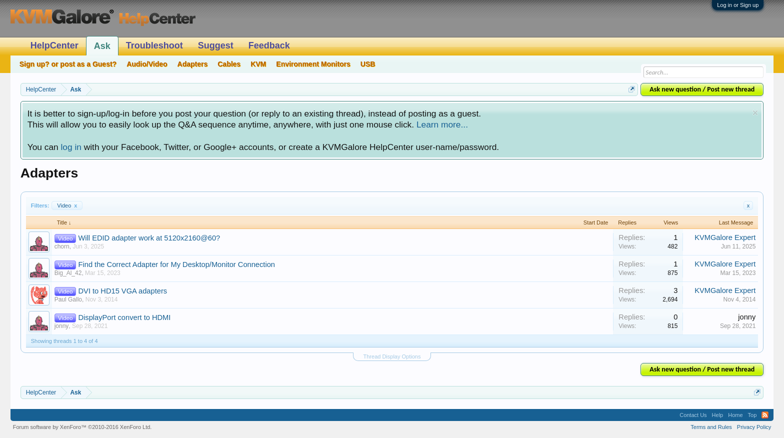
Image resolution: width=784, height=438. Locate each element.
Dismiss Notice (755, 112)
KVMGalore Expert (725, 238)
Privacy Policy (754, 427)
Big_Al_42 (68, 273)
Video (67, 205)
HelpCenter (54, 45)
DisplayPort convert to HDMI (124, 318)
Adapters (193, 64)
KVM (258, 64)
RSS (765, 415)
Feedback (269, 45)
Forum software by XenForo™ (82, 427)
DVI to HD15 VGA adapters (123, 291)
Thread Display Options (392, 357)
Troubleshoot (154, 45)
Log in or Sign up (737, 5)
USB (368, 64)
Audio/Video (146, 64)
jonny (61, 326)
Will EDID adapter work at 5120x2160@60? (149, 238)
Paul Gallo (68, 299)
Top (752, 415)
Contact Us (693, 415)
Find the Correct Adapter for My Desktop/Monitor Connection (176, 264)
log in (70, 147)
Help (718, 415)
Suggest (216, 45)
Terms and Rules (711, 427)
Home (735, 415)
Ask (102, 46)
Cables (229, 64)
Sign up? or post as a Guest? (68, 64)
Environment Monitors (313, 64)
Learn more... (442, 125)
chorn (62, 246)
